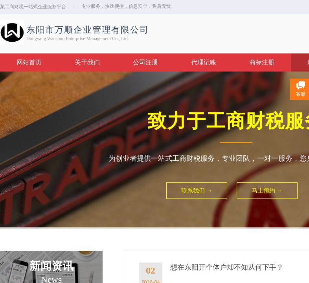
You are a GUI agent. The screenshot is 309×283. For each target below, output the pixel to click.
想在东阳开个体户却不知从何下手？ (226, 267)
